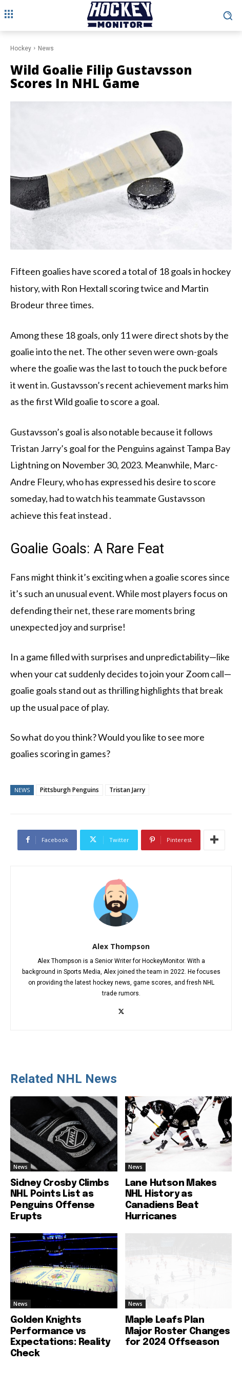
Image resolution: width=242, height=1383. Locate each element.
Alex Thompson (121, 946)
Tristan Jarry (127, 789)
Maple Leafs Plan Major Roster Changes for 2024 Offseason (177, 1331)
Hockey (20, 48)
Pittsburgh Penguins (69, 789)
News (46, 48)
